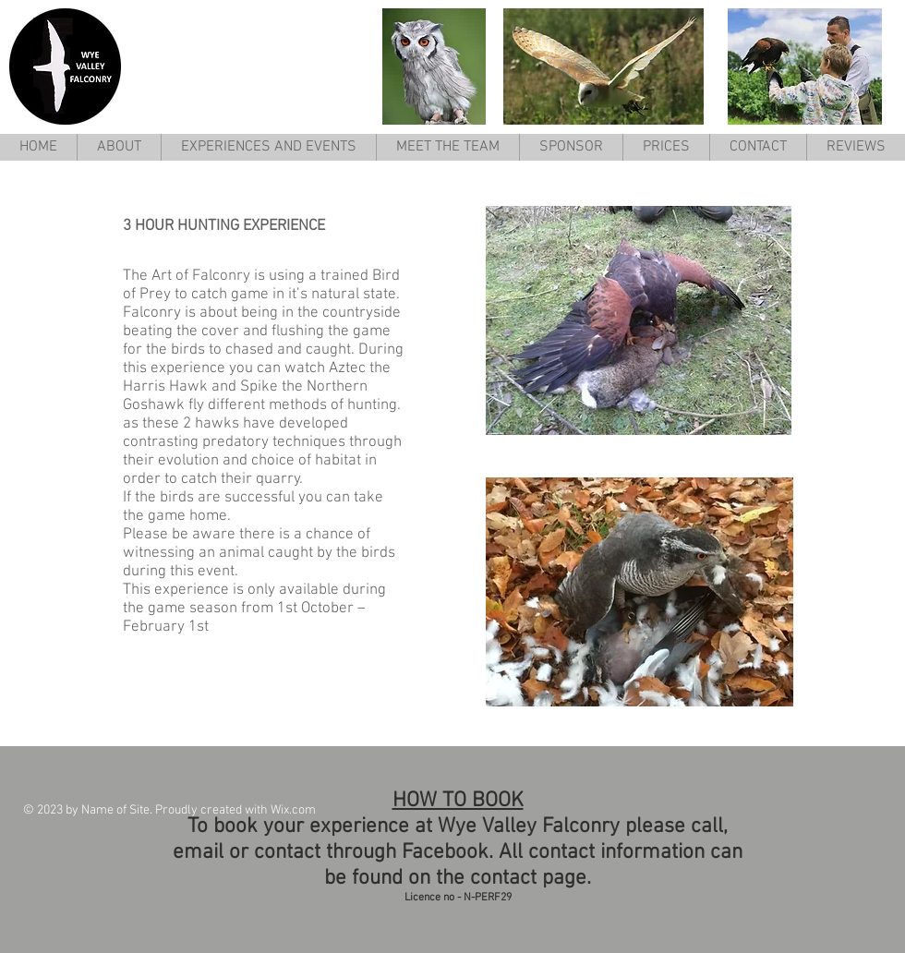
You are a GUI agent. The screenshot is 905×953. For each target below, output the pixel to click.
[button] (268, 147)
